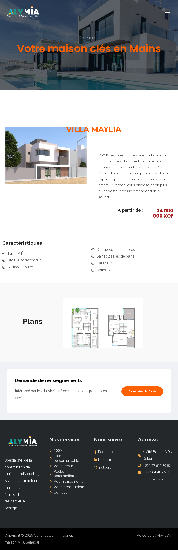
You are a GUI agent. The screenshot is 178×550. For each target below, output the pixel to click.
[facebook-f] (111, 451)
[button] (141, 391)
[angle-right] (65, 450)
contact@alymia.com (157, 486)
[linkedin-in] (111, 459)
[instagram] (111, 467)
